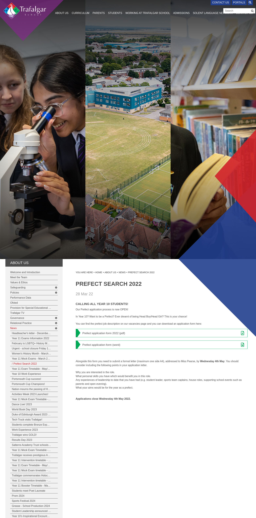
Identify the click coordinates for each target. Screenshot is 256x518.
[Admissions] (181, 8)
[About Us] (61, 8)
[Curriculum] (80, 8)
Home (98, 272)
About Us (19, 263)
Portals (239, 2)
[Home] (24, 9)
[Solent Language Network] (212, 8)
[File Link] (161, 333)
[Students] (115, 8)
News (122, 272)
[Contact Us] (244, 8)
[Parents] (98, 8)
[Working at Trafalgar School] (148, 8)
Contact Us (220, 2)
